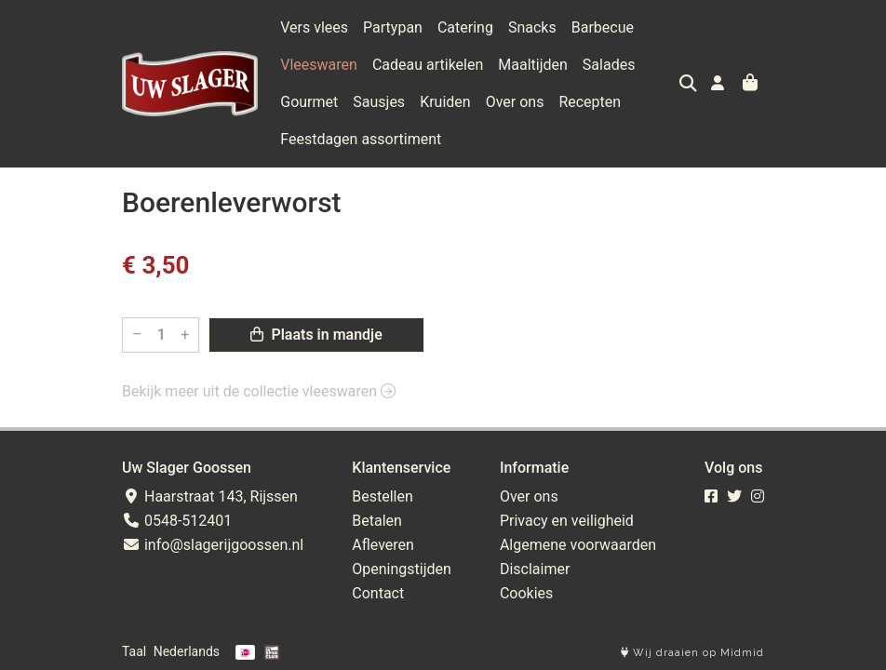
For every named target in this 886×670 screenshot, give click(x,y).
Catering (465, 27)
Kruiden (445, 102)
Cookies (526, 593)
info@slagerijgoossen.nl (212, 545)
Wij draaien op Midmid (692, 653)
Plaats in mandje (316, 334)
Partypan (393, 27)
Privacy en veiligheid (567, 520)
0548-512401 (177, 520)
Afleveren (383, 545)
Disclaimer (535, 569)
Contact (378, 593)
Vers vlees (314, 27)
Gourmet (309, 102)
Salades (609, 65)
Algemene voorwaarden (578, 545)
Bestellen (382, 496)
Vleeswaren (318, 65)
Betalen (377, 520)
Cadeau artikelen (427, 65)
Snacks (532, 27)
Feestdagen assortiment (360, 139)
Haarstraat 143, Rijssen (210, 496)
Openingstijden (401, 569)
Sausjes (379, 102)
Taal (134, 651)
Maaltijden (533, 65)
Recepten (589, 102)
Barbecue (602, 27)
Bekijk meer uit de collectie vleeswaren (259, 391)
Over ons (515, 102)
